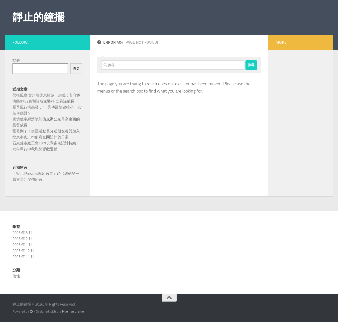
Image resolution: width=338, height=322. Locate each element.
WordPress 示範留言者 (34, 173)
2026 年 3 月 (22, 232)
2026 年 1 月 (22, 244)
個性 (16, 276)
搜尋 (16, 60)
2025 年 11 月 (23, 256)
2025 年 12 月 (23, 250)
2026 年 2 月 (22, 238)
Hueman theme (73, 311)
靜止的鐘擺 (38, 17)
